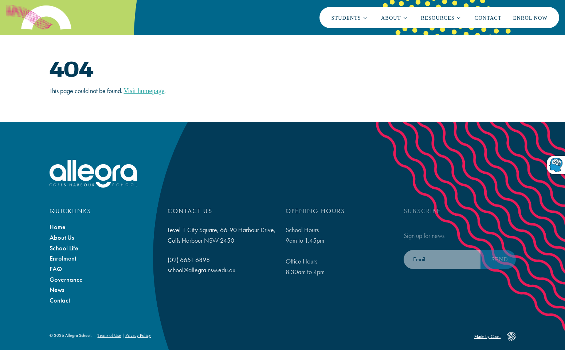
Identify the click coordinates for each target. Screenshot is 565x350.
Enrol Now (530, 18)
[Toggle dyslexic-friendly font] (556, 165)
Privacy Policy (138, 335)
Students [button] (346, 18)
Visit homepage (144, 91)
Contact (488, 18)
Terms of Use (109, 335)
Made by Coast (487, 336)
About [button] (391, 18)
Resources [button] (438, 18)
